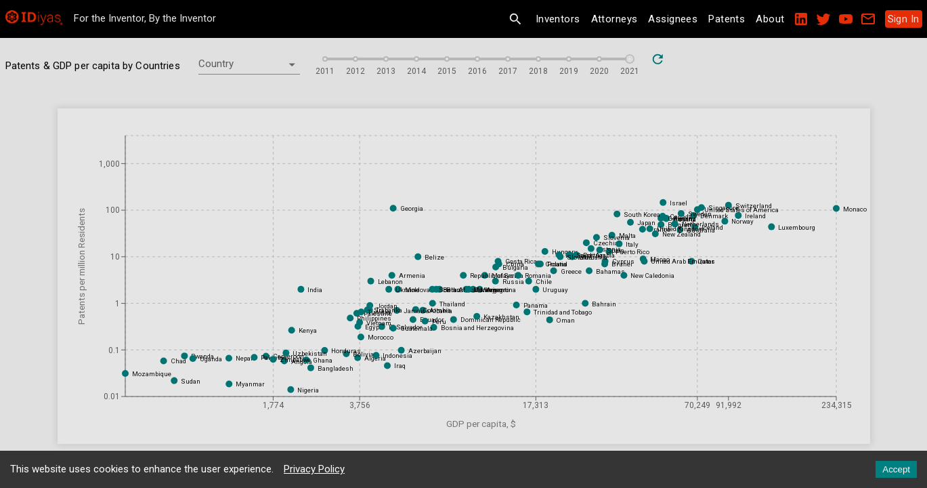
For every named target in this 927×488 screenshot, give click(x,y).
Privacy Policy (314, 469)
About (770, 19)
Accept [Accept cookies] (896, 469)
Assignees (672, 19)
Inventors (558, 19)
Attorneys (614, 19)
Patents (726, 19)
